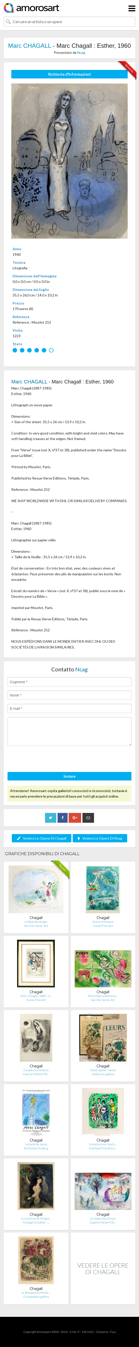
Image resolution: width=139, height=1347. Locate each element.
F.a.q (113, 1332)
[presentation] (46, 759)
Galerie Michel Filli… (36, 1074)
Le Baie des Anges (36, 922)
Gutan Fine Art (103, 926)
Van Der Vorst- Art (36, 926)
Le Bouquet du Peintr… (36, 1292)
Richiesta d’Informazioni (69, 74)
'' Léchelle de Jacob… (36, 1144)
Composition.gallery (36, 1296)
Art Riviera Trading (36, 1148)
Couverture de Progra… (36, 1218)
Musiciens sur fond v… (103, 1144)
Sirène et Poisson (103, 922)
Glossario (102, 1332)
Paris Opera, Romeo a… (103, 996)
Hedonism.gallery (103, 1074)
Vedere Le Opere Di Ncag (100, 838)
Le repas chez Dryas (103, 1218)
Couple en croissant (36, 1070)
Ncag (81, 52)
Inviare (70, 776)
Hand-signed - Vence (103, 1070)
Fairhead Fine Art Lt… (103, 1148)
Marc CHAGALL (29, 45)
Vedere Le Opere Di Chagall (41, 838)
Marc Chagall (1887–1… (36, 996)
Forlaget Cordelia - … (36, 1222)
